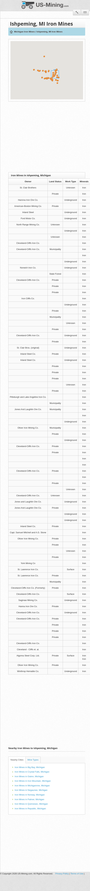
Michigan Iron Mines (24, 31)
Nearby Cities (16, 760)
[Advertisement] (31, 137)
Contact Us (85, 12)
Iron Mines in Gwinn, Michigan (29, 776)
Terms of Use (77, 873)
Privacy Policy (62, 873)
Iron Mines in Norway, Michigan (30, 794)
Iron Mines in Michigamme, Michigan (32, 785)
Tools (77, 12)
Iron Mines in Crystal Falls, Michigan (32, 772)
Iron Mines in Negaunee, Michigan (31, 790)
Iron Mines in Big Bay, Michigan (30, 767)
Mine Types (32, 760)
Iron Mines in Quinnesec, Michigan (31, 804)
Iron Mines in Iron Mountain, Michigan (33, 781)
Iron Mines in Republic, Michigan (30, 808)
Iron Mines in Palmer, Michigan (29, 799)
